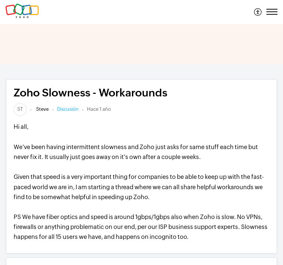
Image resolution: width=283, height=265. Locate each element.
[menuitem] (258, 11)
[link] (20, 109)
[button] (258, 11)
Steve (42, 109)
